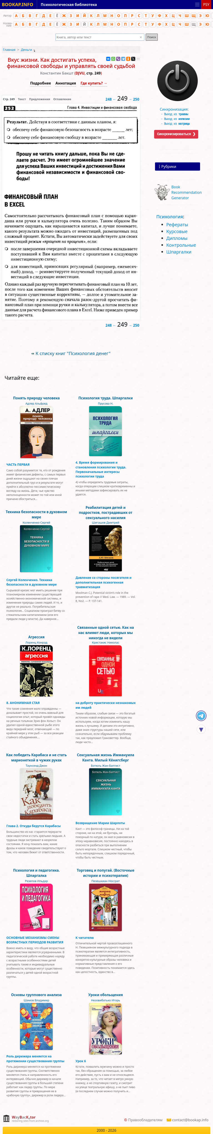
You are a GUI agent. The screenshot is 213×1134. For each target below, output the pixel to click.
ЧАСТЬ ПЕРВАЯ (18, 464)
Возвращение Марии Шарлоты (100, 823)
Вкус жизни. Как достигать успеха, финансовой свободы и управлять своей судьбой (71, 63)
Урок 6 (80, 1061)
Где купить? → (93, 83)
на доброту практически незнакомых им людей (105, 705)
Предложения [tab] (39, 99)
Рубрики (168, 166)
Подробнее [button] (40, 83)
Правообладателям (145, 1119)
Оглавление (62, 99)
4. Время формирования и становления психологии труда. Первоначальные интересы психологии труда (100, 469)
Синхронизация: (176, 108)
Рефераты (177, 224)
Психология (169, 217)
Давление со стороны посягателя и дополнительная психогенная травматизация (103, 582)
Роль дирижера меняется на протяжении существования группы (35, 1058)
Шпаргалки (178, 252)
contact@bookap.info (190, 1119)
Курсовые (177, 231)
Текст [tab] (22, 99)
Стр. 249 (9, 99)
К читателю (84, 937)
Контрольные (181, 245)
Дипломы (176, 238)
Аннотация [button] (65, 83)
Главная (9, 49)
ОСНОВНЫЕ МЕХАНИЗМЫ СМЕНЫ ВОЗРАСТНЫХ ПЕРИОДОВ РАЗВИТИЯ (34, 939)
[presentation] (9, 99)
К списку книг (73, 353)
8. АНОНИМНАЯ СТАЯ (23, 703)
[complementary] (26, 1119)
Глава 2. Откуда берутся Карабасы (33, 826)
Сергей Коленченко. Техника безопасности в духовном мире (31, 582)
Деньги (26, 49)
